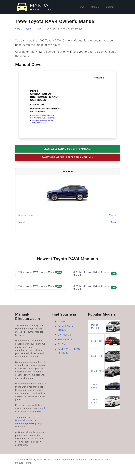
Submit (110, 7)
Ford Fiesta (105, 356)
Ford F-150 (105, 341)
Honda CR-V (105, 371)
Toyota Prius (105, 401)
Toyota (28, 29)
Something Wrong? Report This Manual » (67, 157)
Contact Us (64, 334)
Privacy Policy (66, 339)
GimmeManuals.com (26, 420)
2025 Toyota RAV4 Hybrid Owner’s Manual (95, 273)
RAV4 (39, 29)
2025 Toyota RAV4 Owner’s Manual (40, 272)
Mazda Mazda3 (105, 326)
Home (81, 7)
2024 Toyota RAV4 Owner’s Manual (40, 286)
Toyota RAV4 (105, 386)
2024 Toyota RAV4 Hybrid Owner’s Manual (95, 287)
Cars (17, 29)
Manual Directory (29, 325)
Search (95, 7)
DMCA (61, 344)
